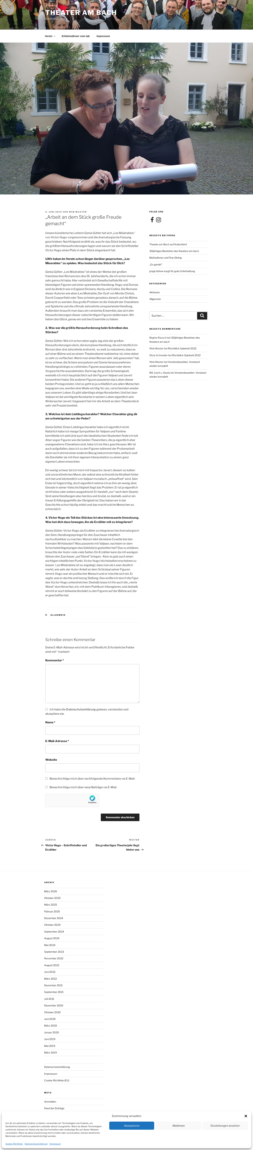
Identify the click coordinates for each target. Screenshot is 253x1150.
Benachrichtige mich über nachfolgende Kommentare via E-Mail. (92, 778)
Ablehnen (178, 1125)
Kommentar (54, 660)
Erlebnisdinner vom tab (76, 36)
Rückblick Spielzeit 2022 (182, 348)
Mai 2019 (49, 1045)
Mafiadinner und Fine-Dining (165, 257)
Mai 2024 (49, 945)
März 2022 (50, 978)
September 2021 (54, 991)
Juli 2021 (49, 998)
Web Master (78, 212)
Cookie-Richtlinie (14, 1143)
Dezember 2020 (53, 1005)
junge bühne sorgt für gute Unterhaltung (172, 271)
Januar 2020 (51, 1032)
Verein (50, 36)
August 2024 (51, 938)
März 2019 (50, 1052)
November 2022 (53, 958)
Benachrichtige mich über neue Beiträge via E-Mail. (83, 787)
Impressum (55, 1143)
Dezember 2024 (53, 918)
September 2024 (54, 931)
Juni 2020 (50, 1018)
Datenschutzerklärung (36, 1143)
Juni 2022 (49, 971)
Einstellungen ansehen (225, 1125)
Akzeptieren (132, 1125)
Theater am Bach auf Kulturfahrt (168, 244)
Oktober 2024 (52, 924)
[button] (246, 1116)
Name (50, 722)
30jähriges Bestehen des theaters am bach (174, 251)
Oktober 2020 (52, 1012)
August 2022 (51, 965)
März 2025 (50, 904)
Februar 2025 (52, 911)
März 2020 (50, 1025)
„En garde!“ (155, 264)
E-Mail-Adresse (57, 741)
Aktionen (154, 292)
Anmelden (50, 1101)
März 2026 (50, 891)
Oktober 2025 (52, 897)
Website (51, 759)
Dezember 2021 (53, 985)
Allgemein (58, 615)
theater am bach (81, 13)
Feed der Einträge (54, 1108)
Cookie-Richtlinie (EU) (56, 1080)
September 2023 (54, 951)
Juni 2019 (49, 1039)
